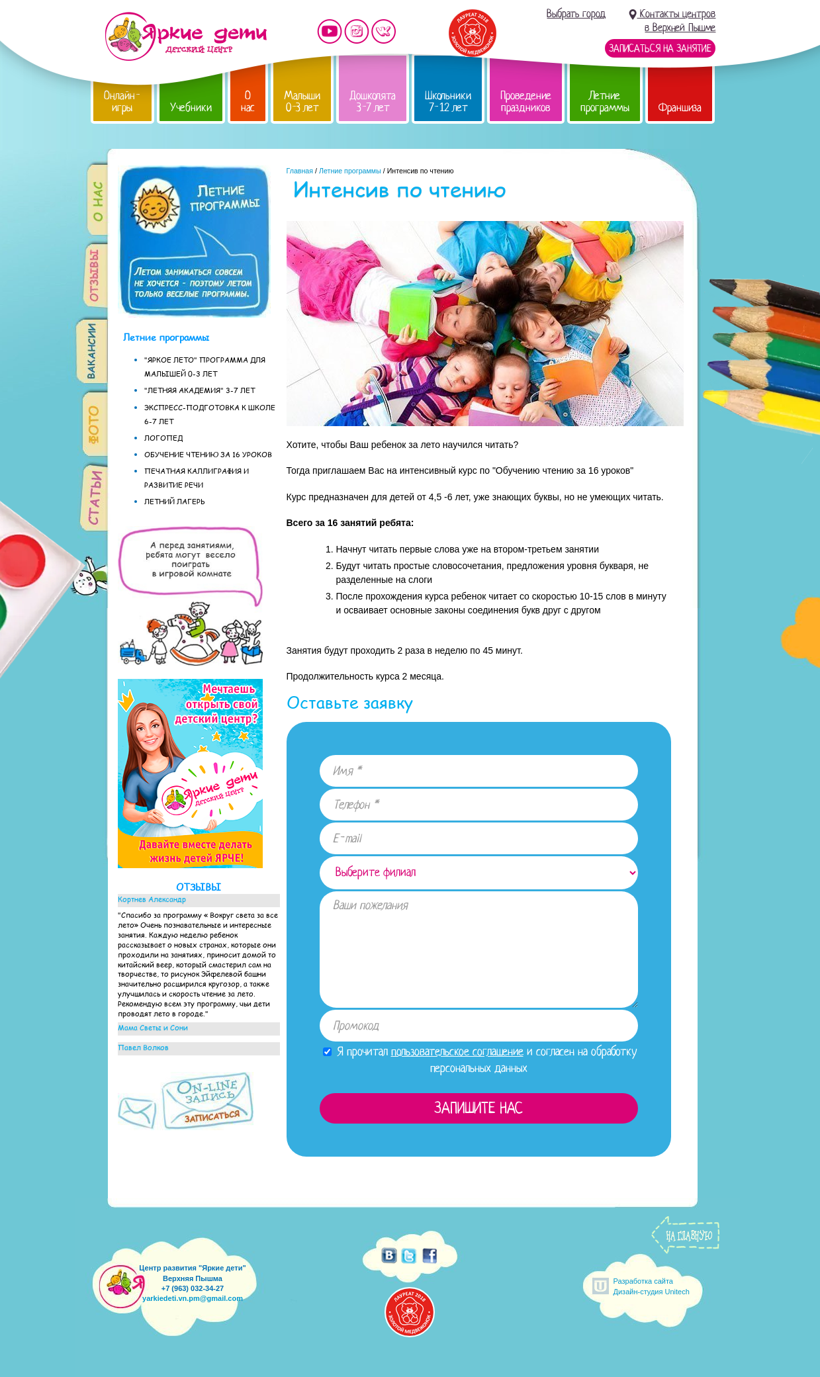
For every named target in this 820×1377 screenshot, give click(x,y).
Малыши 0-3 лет (302, 101)
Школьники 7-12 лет (448, 101)
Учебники (191, 107)
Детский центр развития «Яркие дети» (186, 36)
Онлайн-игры (122, 101)
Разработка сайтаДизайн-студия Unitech (652, 1286)
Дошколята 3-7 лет (372, 101)
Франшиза (680, 107)
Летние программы (604, 101)
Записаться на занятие (660, 48)
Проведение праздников (525, 101)
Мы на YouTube (329, 31)
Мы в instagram (356, 31)
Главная (300, 171)
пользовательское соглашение (457, 1051)
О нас (248, 101)
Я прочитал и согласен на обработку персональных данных (480, 1060)
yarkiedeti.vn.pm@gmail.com (192, 1298)
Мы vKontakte (383, 31)
